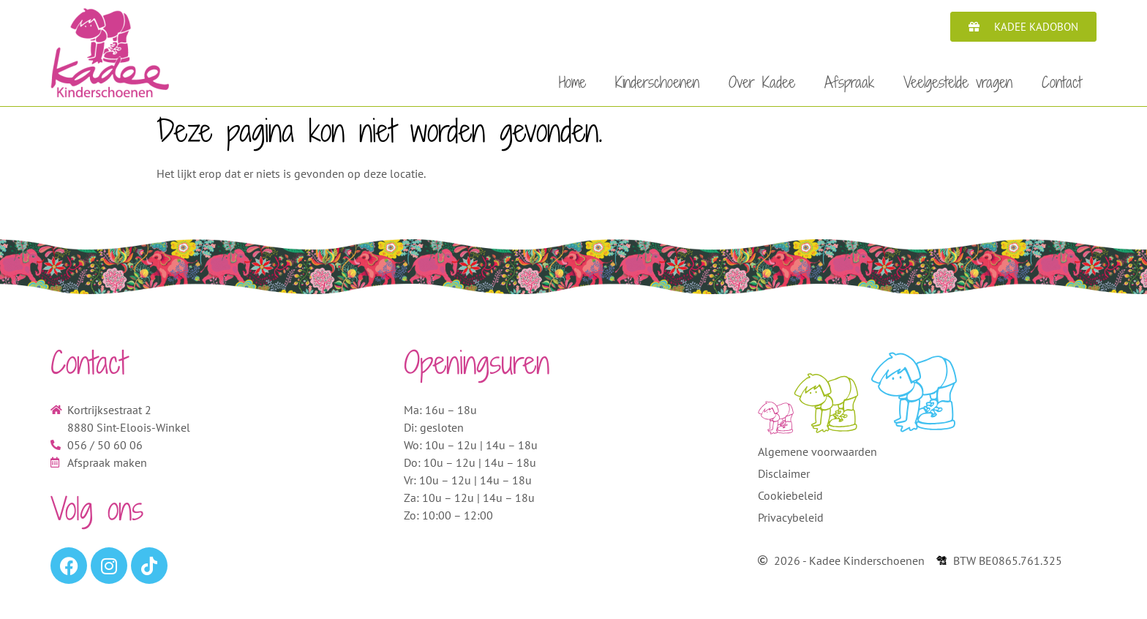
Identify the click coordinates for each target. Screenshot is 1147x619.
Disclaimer (784, 477)
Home (572, 82)
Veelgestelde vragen (957, 82)
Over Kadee (762, 82)
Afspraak (849, 82)
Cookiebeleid (790, 499)
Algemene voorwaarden (817, 456)
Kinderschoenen (657, 82)
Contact (1062, 82)
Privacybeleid (791, 521)
